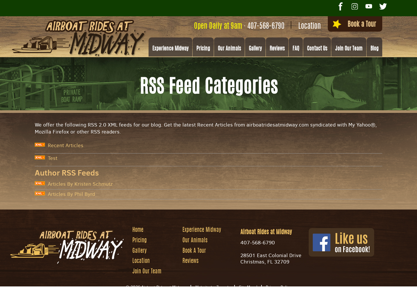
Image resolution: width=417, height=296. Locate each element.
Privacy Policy (279, 289)
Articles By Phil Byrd (65, 194)
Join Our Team (349, 49)
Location (299, 26)
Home (138, 231)
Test (46, 158)
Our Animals (229, 49)
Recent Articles (59, 145)
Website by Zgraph (212, 289)
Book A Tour (194, 252)
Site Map (247, 289)
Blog (374, 49)
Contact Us (317, 49)
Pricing (203, 49)
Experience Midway (170, 49)
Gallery (255, 49)
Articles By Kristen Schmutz (74, 184)
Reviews (277, 49)
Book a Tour (348, 25)
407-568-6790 (255, 26)
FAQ (295, 49)
